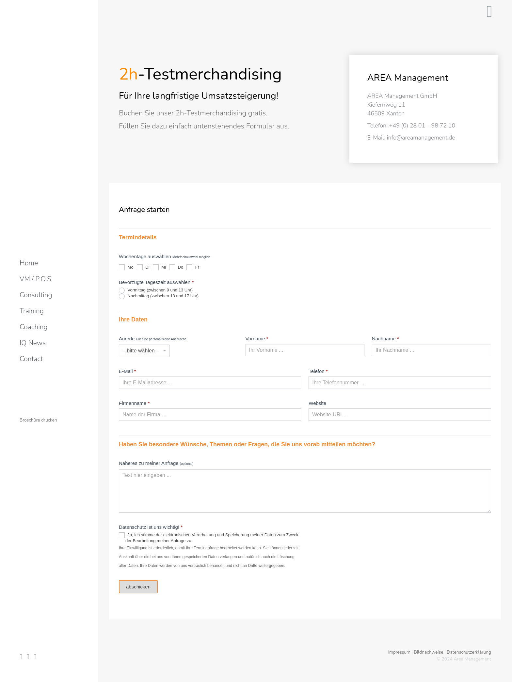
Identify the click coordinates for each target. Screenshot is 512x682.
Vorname (257, 338)
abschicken (138, 586)
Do (176, 267)
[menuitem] (29, 263)
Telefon (318, 371)
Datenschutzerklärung (469, 652)
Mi (159, 267)
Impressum (399, 652)
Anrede (152, 338)
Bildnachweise (428, 652)
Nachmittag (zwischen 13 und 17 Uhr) (159, 296)
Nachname (385, 338)
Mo (126, 267)
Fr (192, 267)
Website (317, 403)
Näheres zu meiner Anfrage (156, 463)
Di (143, 267)
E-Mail (127, 371)
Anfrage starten (144, 210)
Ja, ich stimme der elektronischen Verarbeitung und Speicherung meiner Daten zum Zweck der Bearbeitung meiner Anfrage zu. (208, 537)
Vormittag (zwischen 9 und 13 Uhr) (156, 290)
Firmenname (134, 403)
